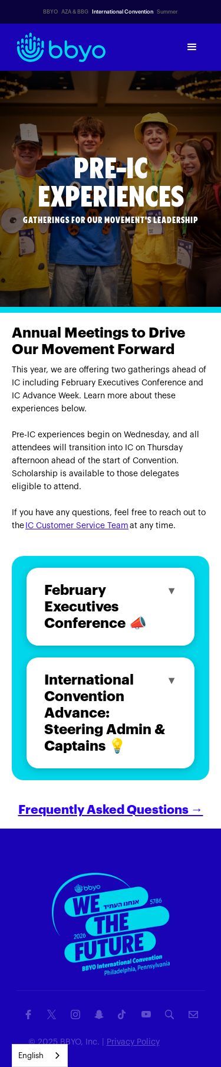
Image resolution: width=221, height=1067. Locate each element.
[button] (192, 47)
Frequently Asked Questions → (110, 810)
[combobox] (40, 1055)
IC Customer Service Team (76, 526)
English (31, 1055)
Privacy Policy (133, 1042)
